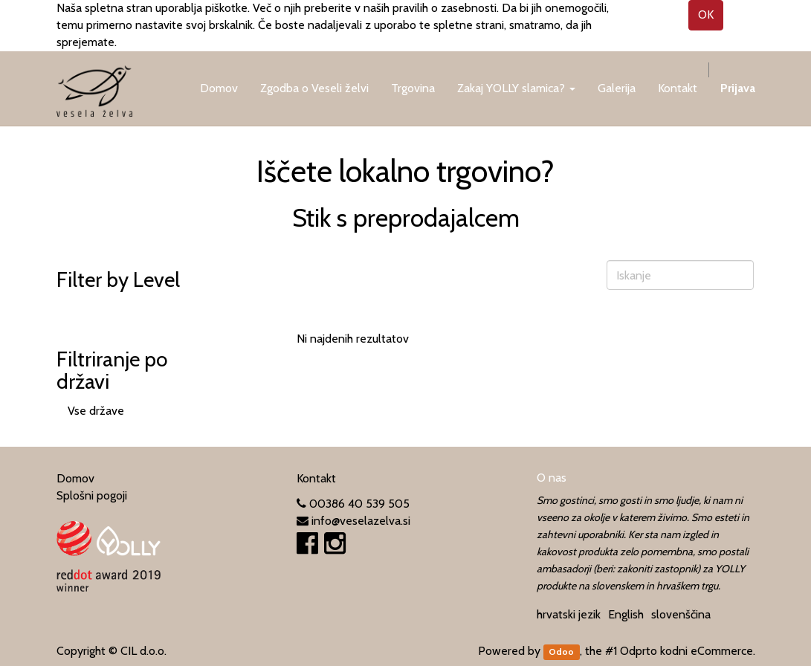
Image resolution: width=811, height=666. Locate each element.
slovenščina (681, 614)
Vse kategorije (103, 309)
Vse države (96, 411)
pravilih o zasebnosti (444, 8)
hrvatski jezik (569, 614)
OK (706, 14)
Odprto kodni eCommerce (686, 651)
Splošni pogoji (91, 495)
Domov (75, 478)
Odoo (561, 651)
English (626, 614)
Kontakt (316, 478)
